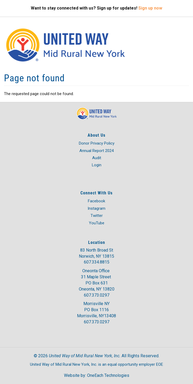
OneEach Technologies (108, 375)
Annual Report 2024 (96, 150)
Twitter (97, 215)
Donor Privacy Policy (96, 143)
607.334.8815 (96, 262)
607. (88, 295)
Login (96, 165)
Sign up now (150, 8)
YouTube (96, 223)
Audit (96, 157)
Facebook (96, 201)
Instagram (96, 208)
